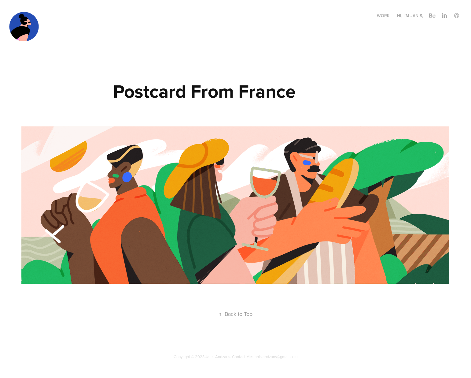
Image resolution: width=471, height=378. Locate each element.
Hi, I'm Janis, (410, 16)
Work (383, 16)
